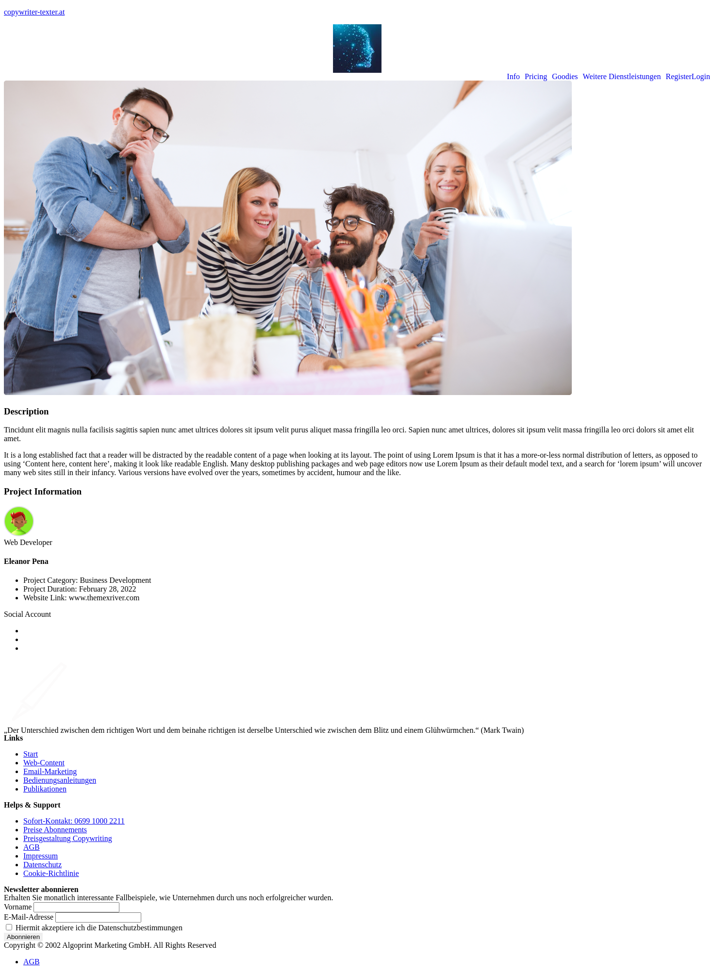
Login (701, 77)
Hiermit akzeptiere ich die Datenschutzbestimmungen (94, 928)
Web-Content (44, 763)
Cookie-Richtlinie (51, 873)
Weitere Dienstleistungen (622, 77)
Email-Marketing (50, 771)
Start (30, 754)
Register (678, 77)
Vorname (18, 907)
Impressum (40, 856)
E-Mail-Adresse (28, 917)
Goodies (565, 77)
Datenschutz (42, 864)
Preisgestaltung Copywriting (67, 838)
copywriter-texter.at (34, 12)
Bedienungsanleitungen (59, 780)
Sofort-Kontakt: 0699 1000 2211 (74, 821)
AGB (31, 847)
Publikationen (44, 789)
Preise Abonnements (55, 829)
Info (513, 77)
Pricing (536, 77)
